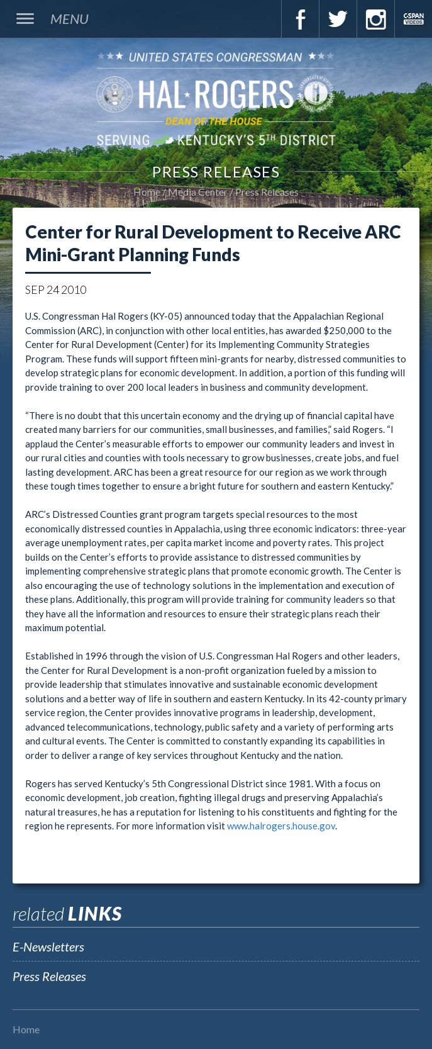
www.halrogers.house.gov (281, 825)
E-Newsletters (48, 946)
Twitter (338, 19)
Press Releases (267, 192)
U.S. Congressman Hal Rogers (216, 98)
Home (146, 192)
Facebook (300, 19)
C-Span (413, 19)
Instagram (375, 19)
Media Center (198, 192)
